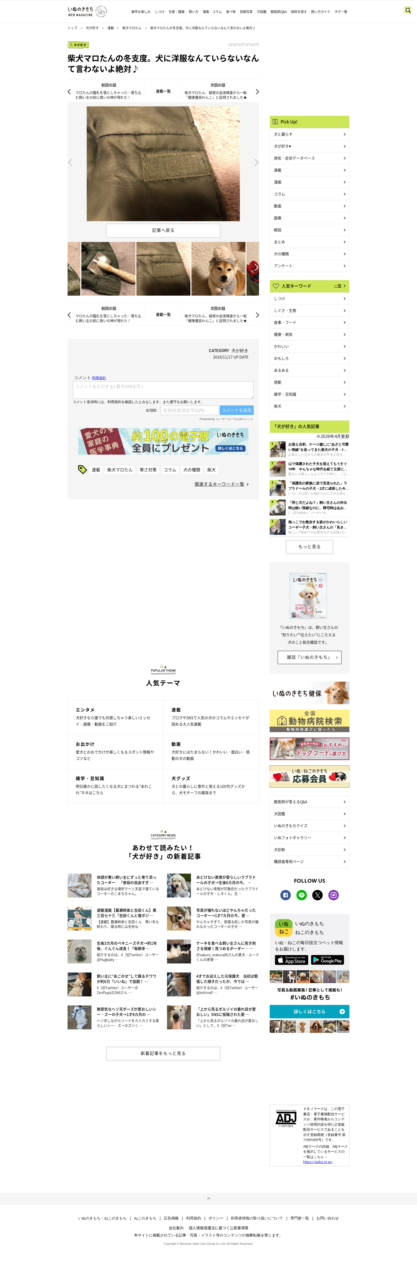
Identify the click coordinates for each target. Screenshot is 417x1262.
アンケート (283, 265)
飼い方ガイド (320, 11)
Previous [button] (70, 162)
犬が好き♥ (282, 146)
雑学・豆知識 (285, 394)
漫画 (277, 182)
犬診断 (279, 849)
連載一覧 (163, 91)
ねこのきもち (145, 1218)
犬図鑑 (261, 11)
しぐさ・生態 (285, 310)
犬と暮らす (283, 134)
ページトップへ (208, 1199)
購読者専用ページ (289, 861)
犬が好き (92, 28)
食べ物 (231, 11)
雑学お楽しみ (141, 11)
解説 (277, 229)
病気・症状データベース (294, 158)
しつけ (159, 11)
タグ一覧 (341, 11)
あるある (281, 370)
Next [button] (256, 162)
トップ (72, 28)
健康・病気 (283, 334)
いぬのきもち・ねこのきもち (102, 1218)
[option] (163, 161)
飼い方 (193, 11)
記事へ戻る (163, 230)
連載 (110, 28)
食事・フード (285, 322)
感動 (277, 382)
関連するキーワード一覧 (219, 484)
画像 (277, 217)
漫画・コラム (212, 11)
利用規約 (193, 1218)
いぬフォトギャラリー (292, 837)
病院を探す (299, 11)
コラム (170, 469)
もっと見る (309, 546)
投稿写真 (246, 11)
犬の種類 (191, 469)
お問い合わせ (327, 1218)
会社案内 (176, 1228)
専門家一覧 (299, 1218)
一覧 (337, 285)
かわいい (281, 346)
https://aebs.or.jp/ (317, 1161)
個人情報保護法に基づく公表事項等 (218, 1228)
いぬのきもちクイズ (290, 825)
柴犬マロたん (131, 28)
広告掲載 (171, 1218)
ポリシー (215, 1218)
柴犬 (211, 469)
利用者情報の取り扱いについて (257, 1218)
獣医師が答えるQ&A (290, 801)
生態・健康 (177, 11)
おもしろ (281, 358)
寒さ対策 (148, 469)
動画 (277, 205)
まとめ (279, 241)
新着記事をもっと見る (163, 1053)
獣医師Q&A (279, 11)
